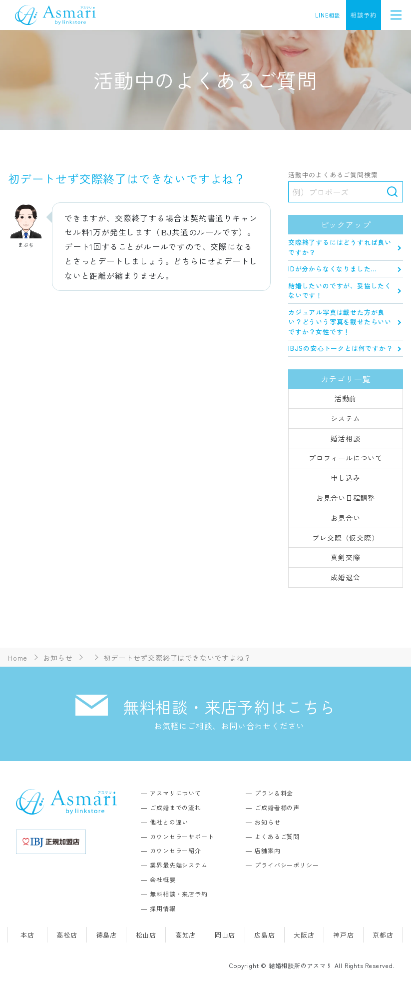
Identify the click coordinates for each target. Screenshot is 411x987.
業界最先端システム (178, 865)
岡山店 (225, 935)
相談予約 (363, 14)
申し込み (345, 478)
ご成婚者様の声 (277, 807)
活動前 (346, 398)
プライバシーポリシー (287, 865)
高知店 (185, 935)
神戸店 (343, 935)
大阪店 (304, 935)
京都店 (383, 935)
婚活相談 (345, 438)
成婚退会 (345, 577)
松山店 (146, 935)
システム (345, 418)
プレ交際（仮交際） (345, 538)
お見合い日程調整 (345, 498)
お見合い (345, 518)
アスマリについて (175, 793)
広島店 (264, 935)
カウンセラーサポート (182, 836)
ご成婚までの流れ (175, 807)
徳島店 (106, 935)
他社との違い (169, 822)
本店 (27, 935)
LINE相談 (328, 15)
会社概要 (162, 879)
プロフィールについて (346, 458)
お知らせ (267, 822)
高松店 (66, 935)
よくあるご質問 (277, 836)
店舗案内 (267, 850)
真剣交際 (345, 557)
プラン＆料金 (274, 793)
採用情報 (162, 908)
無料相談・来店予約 (178, 894)
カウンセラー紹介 (175, 850)
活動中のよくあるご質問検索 (333, 175)
